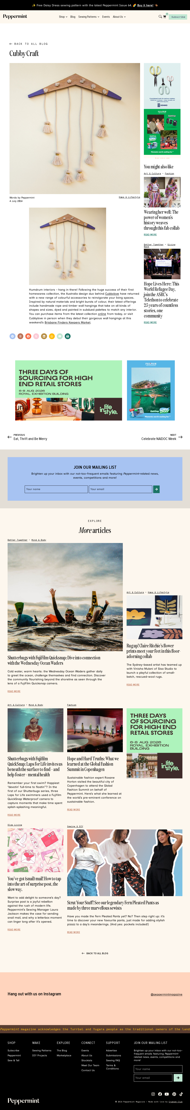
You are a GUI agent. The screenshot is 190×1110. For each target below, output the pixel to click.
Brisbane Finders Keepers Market (67, 322)
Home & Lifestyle (129, 197)
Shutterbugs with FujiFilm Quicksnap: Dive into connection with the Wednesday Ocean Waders (54, 660)
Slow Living (15, 825)
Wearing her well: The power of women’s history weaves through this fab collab (162, 220)
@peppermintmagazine (166, 994)
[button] (12, 336)
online (102, 314)
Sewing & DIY (75, 826)
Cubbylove (112, 293)
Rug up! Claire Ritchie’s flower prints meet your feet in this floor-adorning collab (154, 650)
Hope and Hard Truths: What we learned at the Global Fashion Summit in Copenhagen (93, 763)
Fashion (169, 173)
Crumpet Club (175, 1102)
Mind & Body (39, 540)
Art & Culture (152, 173)
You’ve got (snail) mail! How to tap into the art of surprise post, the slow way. (34, 883)
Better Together (154, 244)
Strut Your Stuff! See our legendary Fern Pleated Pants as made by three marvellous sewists (113, 905)
